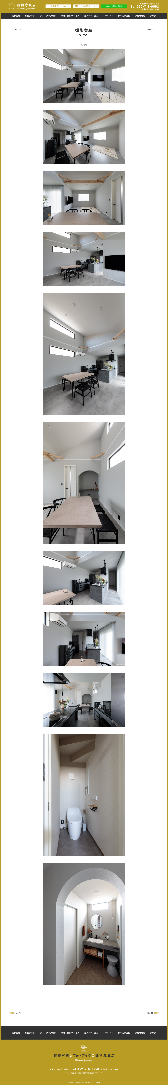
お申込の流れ (124, 16)
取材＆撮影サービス (70, 16)
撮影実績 (16, 16)
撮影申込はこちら (58, 6)
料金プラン (30, 16)
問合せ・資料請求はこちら (86, 6)
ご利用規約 (140, 16)
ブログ (153, 16)
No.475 (18, 29)
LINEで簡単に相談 (114, 6)
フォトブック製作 (48, 16)
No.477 (150, 29)
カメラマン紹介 (91, 16)
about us (108, 16)
